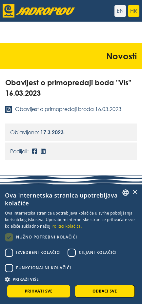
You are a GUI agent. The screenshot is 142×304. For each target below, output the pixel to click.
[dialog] (71, 244)
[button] (71, 279)
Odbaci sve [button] (104, 291)
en (120, 11)
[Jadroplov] (37, 11)
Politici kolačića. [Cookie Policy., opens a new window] (66, 226)
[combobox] (125, 192)
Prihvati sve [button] (38, 291)
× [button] (134, 192)
